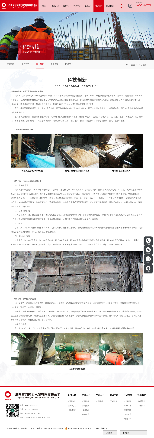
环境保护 (71, 64)
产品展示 (99, 401)
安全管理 (56, 64)
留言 (148, 259)
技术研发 (99, 6)
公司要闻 (86, 406)
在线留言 (141, 406)
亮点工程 (88, 6)
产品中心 (77, 6)
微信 (148, 250)
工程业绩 (114, 401)
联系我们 (110, 6)
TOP (148, 269)
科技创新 (41, 64)
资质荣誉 (72, 410)
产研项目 (11, 64)
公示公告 (86, 401)
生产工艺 (26, 64)
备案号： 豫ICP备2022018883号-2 (50, 428)
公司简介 (72, 401)
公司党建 (86, 410)
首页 (44, 6)
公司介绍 (55, 6)
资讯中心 (66, 6)
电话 (148, 241)
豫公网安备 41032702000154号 (79, 428)
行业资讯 (86, 414)
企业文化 (72, 406)
